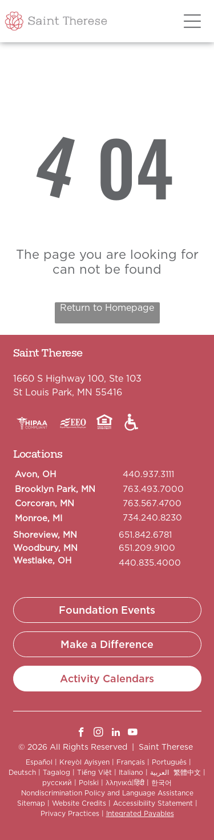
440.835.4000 (150, 563)
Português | (171, 762)
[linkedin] (115, 733)
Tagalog (56, 772)
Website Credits (79, 803)
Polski (89, 782)
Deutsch (22, 772)
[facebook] (81, 733)
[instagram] (98, 733)
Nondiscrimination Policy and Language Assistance (107, 793)
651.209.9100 (147, 548)
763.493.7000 (153, 489)
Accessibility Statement (153, 803)
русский (57, 782)
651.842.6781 (145, 535)
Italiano (131, 772)
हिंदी (139, 782)
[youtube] (133, 733)
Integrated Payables (140, 813)
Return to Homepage (107, 307)
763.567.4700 (152, 503)
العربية (159, 772)
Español (39, 762)
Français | (133, 762)
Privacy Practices (70, 813)
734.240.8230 (152, 518)
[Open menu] (192, 21)
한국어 (161, 782)
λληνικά (119, 782)
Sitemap (31, 803)
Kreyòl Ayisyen (84, 762)
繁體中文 (187, 772)
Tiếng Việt (94, 772)
